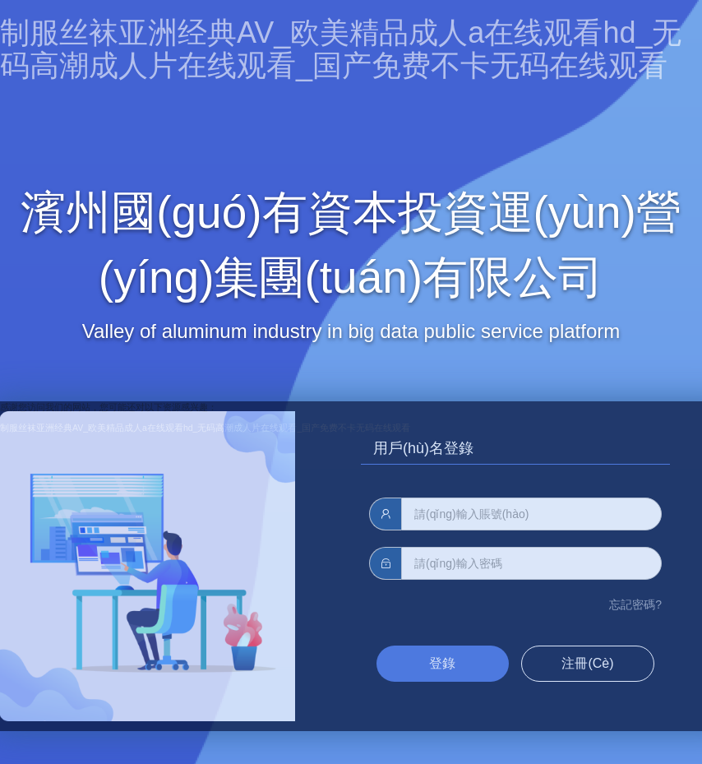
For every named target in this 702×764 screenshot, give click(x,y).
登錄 (442, 663)
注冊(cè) (587, 663)
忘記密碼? (635, 604)
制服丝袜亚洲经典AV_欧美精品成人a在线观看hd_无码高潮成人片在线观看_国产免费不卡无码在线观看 (340, 49)
